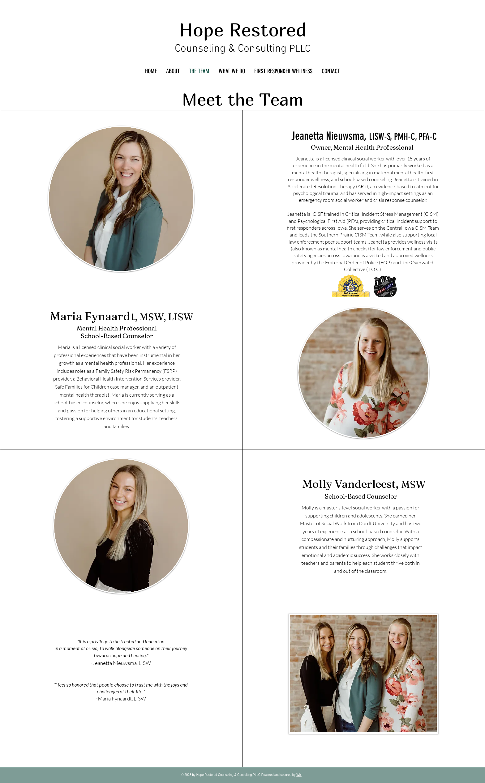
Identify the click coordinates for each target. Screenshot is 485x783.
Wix (299, 775)
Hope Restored (243, 29)
